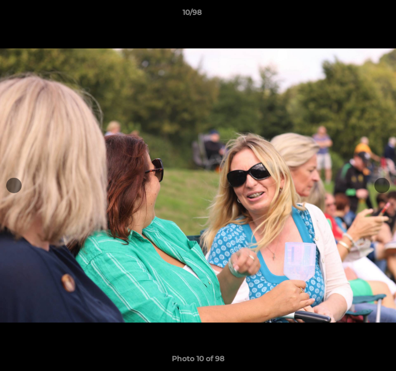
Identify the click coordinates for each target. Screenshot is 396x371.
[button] (359, 15)
